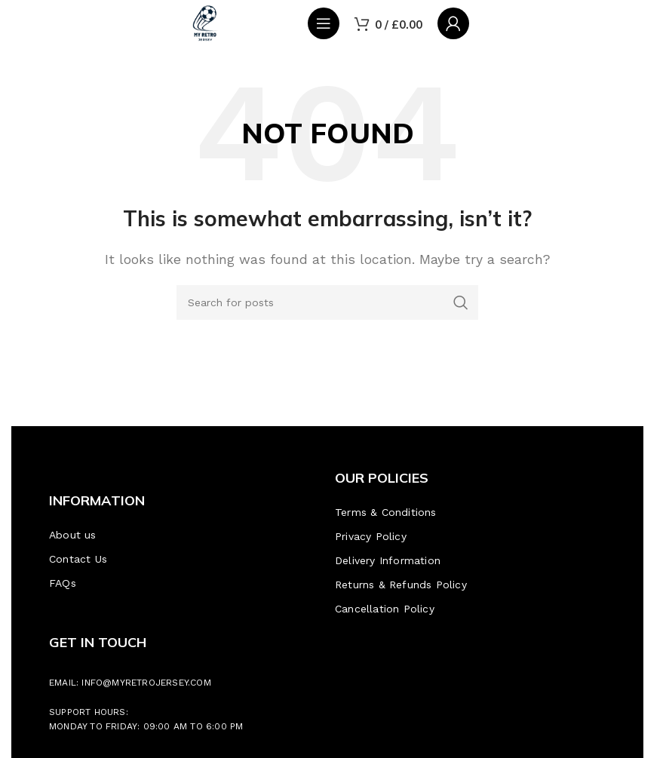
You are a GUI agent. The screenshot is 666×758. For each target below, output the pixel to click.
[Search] (327, 302)
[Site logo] (205, 22)
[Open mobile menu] (323, 23)
